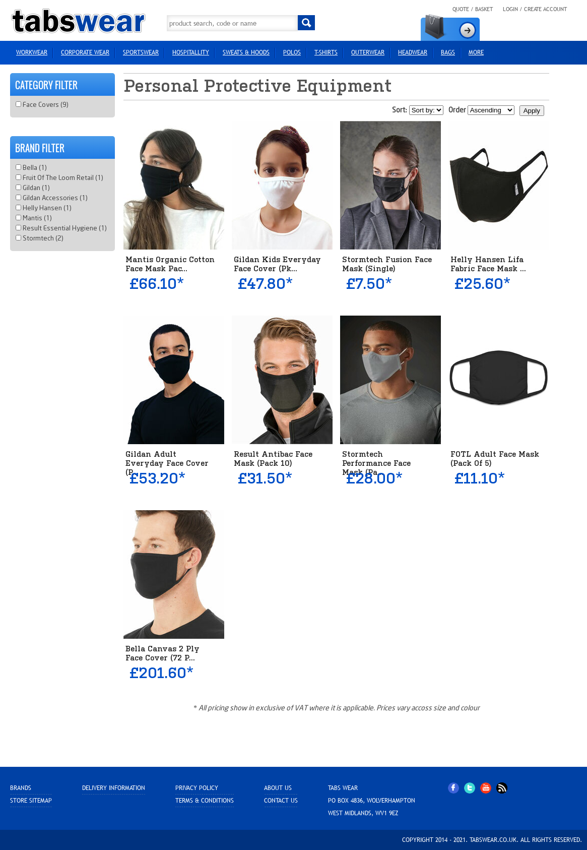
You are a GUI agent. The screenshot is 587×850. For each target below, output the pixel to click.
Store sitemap (31, 800)
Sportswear (141, 52)
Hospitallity (190, 52)
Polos (292, 52)
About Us (278, 788)
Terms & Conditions (204, 800)
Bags (448, 52)
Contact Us (281, 800)
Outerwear (367, 52)
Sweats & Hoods (246, 52)
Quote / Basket (472, 9)
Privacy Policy (196, 788)
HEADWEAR (412, 52)
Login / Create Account (535, 9)
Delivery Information (113, 788)
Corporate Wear (85, 52)
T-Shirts (326, 52)
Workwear (31, 52)
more (476, 52)
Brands (20, 788)
